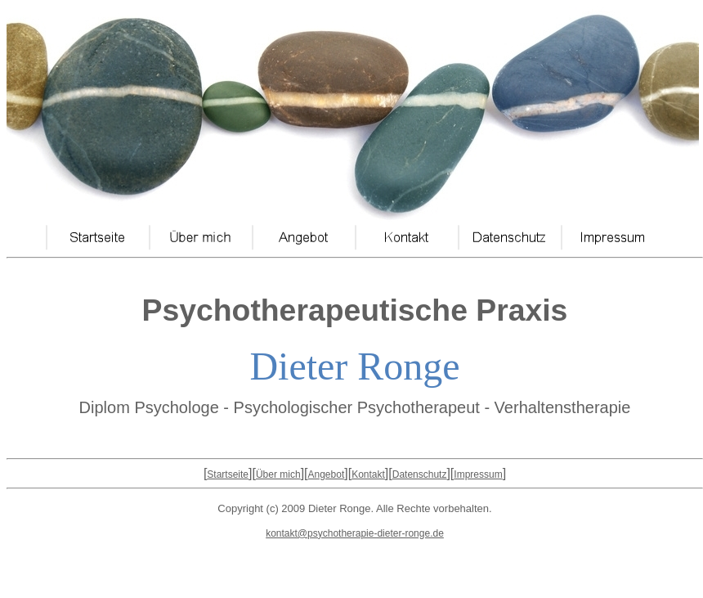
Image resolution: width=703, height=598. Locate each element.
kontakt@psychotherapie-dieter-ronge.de (355, 533)
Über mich (278, 474)
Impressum (478, 474)
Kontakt (368, 474)
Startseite (228, 474)
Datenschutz (419, 474)
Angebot (326, 474)
